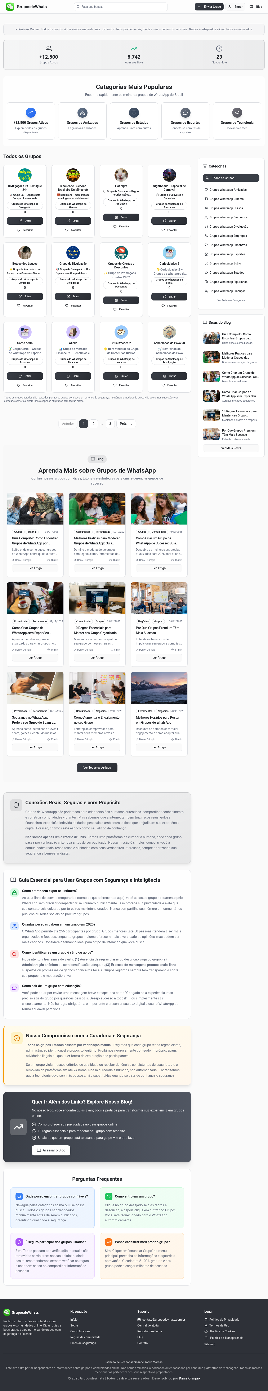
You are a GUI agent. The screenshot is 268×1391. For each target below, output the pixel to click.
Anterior (68, 424)
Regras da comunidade (85, 1337)
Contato (142, 1343)
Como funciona (80, 1331)
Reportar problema (149, 1331)
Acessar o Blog (51, 1150)
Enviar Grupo (209, 6)
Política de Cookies (219, 1331)
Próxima (126, 424)
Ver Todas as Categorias (231, 300)
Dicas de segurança (83, 1343)
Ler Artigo (35, 568)
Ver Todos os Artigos (97, 767)
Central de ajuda (148, 1325)
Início (73, 1319)
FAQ (140, 1337)
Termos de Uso (219, 1325)
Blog (256, 6)
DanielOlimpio (189, 1378)
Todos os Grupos (219, 178)
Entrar (235, 6)
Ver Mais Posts (231, 448)
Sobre (74, 1325)
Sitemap (209, 1344)
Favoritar (25, 230)
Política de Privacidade (224, 1319)
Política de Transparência (223, 1337)
